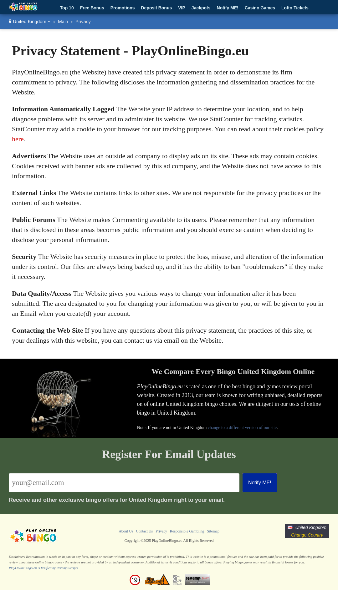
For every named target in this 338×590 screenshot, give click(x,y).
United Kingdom (30, 21)
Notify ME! (227, 7)
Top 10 (67, 7)
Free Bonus (92, 7)
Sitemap (213, 531)
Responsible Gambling (187, 531)
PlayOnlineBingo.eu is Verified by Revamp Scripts (43, 568)
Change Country (307, 534)
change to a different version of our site (242, 427)
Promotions (122, 7)
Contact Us (144, 531)
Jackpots (201, 7)
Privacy (161, 531)
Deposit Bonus (156, 7)
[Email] (124, 482)
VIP (181, 7)
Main (63, 21)
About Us (126, 531)
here (18, 139)
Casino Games (260, 7)
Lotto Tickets (295, 7)
